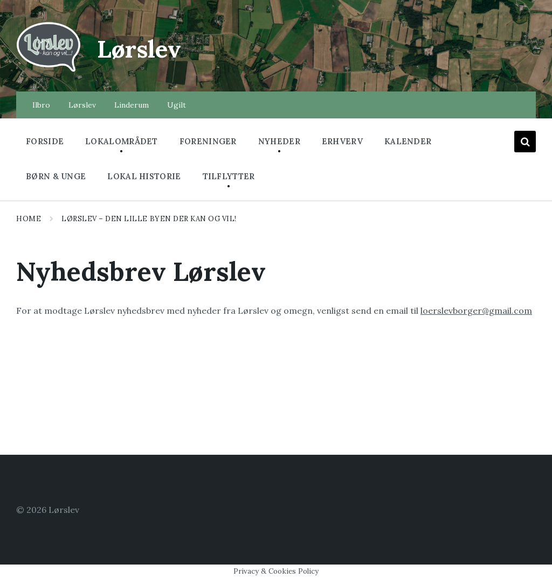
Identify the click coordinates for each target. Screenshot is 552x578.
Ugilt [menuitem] (176, 105)
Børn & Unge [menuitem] (56, 176)
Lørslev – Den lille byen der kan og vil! (149, 218)
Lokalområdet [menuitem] (121, 141)
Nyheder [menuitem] (279, 141)
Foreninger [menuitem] (208, 141)
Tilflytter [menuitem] (229, 176)
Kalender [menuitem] (407, 141)
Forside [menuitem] (45, 141)
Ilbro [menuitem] (41, 105)
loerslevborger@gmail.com (476, 310)
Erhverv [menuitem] (342, 141)
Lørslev (143, 48)
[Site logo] (48, 70)
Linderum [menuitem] (131, 105)
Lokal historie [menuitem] (144, 176)
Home (28, 218)
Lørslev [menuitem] (82, 105)
